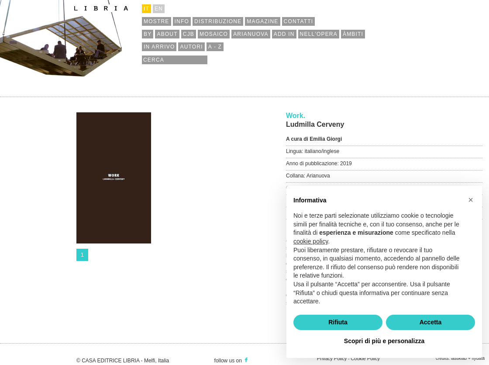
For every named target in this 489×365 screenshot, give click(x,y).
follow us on (231, 361)
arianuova (251, 34)
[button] (471, 200)
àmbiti (353, 34)
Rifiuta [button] (338, 322)
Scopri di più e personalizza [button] (384, 340)
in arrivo (159, 47)
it (146, 9)
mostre (156, 21)
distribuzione (217, 21)
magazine (262, 21)
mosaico (214, 34)
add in (284, 34)
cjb (188, 34)
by (148, 34)
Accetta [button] (431, 322)
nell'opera (318, 34)
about (167, 34)
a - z (215, 47)
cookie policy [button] (310, 241)
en (159, 9)
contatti (298, 21)
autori (191, 47)
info (182, 21)
